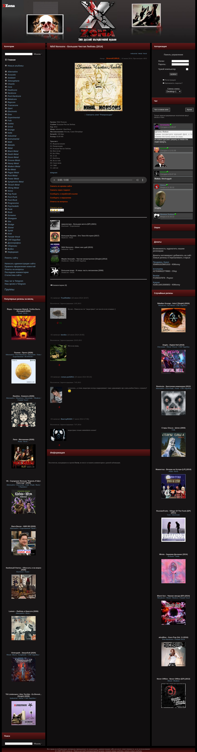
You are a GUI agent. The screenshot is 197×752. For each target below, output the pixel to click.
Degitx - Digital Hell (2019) (173, 345)
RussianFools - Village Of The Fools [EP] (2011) (173, 512)
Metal (140, 53)
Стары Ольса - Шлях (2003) (173, 428)
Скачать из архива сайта (61, 186)
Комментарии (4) (58, 285)
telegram (53, 173)
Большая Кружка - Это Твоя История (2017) (80, 236)
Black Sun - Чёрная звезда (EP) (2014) (173, 596)
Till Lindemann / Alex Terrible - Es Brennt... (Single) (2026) (24, 695)
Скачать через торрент (60, 190)
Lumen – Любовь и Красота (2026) (23, 611)
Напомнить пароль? (173, 83)
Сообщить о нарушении (60, 198)
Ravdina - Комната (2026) (23, 396)
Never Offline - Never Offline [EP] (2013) (173, 679)
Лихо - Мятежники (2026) (23, 439)
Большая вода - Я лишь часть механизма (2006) (82, 270)
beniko (64, 335)
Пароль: (162, 64)
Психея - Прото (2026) (23, 353)
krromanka (158, 269)
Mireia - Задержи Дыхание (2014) (173, 554)
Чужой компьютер (167, 69)
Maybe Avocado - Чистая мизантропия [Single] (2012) (84, 259)
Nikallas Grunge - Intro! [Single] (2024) (173, 303)
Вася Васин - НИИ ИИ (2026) (23, 526)
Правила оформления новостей (20, 266)
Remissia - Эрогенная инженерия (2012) (173, 386)
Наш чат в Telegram (14, 281)
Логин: (161, 61)
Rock (145, 53)
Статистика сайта (13, 275)
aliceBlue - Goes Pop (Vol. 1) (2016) (173, 637)
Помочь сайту (11, 258)
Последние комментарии (17, 272)
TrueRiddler (66, 298)
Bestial (156, 276)
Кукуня (156, 282)
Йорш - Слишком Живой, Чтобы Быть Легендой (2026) (23, 310)
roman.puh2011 (67, 377)
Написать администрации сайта (20, 264)
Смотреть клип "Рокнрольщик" (99, 115)
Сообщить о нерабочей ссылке (64, 194)
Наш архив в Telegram (15, 284)
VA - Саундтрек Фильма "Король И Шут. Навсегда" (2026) (23, 482)
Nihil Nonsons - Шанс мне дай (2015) (77, 247)
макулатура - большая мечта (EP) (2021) (78, 224)
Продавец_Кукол (161, 262)
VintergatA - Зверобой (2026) (23, 653)
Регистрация (170, 80)
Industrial (134, 53)
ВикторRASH (66, 419)
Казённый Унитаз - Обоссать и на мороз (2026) (23, 569)
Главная (12, 60)
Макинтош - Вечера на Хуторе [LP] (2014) (173, 469)
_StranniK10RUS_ (112, 58)
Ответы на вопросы (14, 269)
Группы (9, 289)
